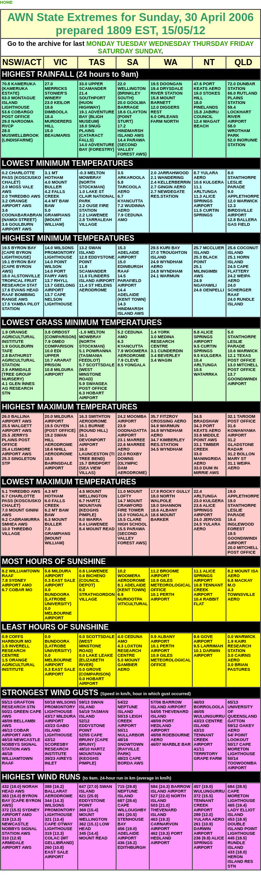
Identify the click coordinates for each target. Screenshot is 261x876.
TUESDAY (131, 43)
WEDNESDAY (169, 43)
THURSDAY (210, 43)
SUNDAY (148, 51)
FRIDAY (242, 43)
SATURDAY (115, 51)
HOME (6, 2)
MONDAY (100, 43)
